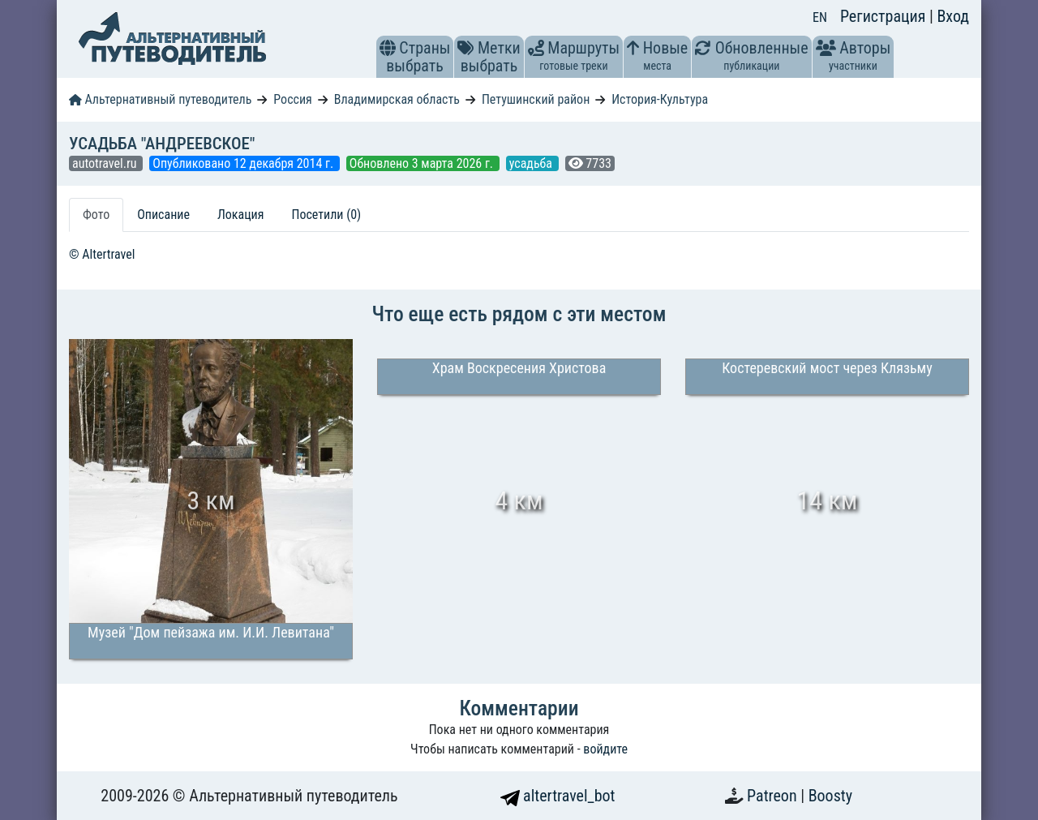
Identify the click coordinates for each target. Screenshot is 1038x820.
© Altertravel (102, 254)
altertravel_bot (558, 795)
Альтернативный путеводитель (160, 99)
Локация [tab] (240, 214)
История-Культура (659, 99)
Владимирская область (397, 99)
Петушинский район (536, 99)
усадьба (532, 163)
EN (820, 17)
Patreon (773, 795)
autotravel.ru (105, 163)
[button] (388, 48)
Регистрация (884, 16)
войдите (605, 749)
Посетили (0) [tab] (326, 214)
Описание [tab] (163, 214)
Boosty (830, 795)
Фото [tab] (96, 214)
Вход (953, 16)
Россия (292, 99)
